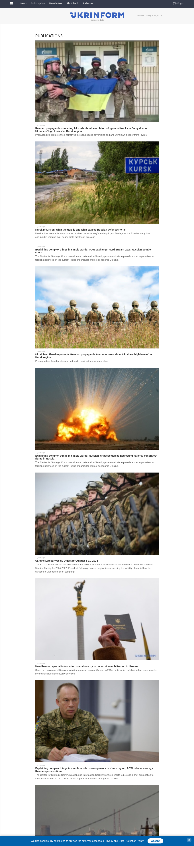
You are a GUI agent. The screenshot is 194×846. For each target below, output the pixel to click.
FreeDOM (103, 3)
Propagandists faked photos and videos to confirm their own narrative (71, 361)
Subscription (38, 3)
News (23, 3)
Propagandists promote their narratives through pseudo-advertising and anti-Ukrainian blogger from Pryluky (91, 134)
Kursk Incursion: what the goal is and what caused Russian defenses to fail (80, 229)
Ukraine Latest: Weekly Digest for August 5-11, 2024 (66, 560)
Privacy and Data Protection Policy (124, 840)
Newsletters (55, 3)
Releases (88, 3)
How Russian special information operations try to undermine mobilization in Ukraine (86, 666)
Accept (155, 840)
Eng (179, 3)
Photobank (73, 3)
